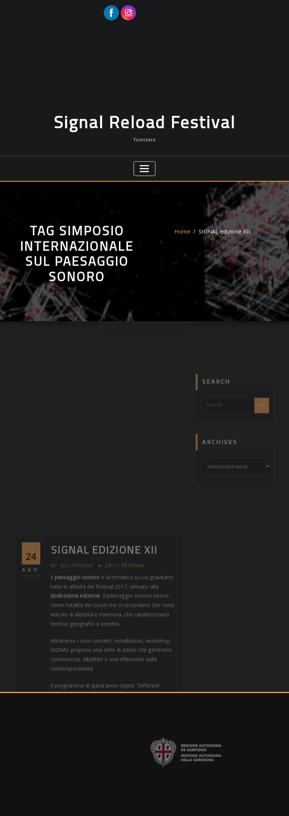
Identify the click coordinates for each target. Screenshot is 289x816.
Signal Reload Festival (144, 116)
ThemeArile (223, 802)
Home (186, 233)
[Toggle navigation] (144, 160)
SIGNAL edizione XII (223, 233)
